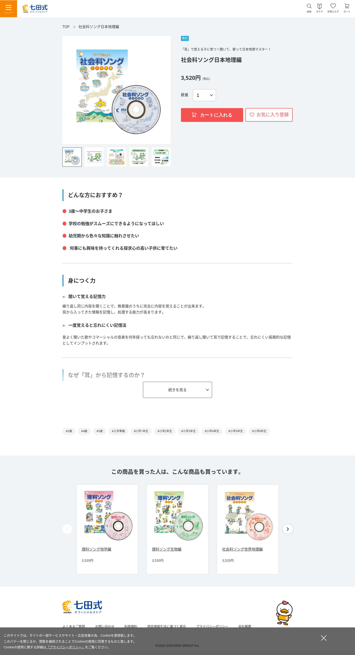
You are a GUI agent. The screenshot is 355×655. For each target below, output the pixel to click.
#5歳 (99, 431)
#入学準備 (118, 431)
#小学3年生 (188, 431)
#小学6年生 (259, 431)
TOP (66, 26)
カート (346, 11)
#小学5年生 (235, 431)
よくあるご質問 (73, 626)
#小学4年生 (212, 431)
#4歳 (84, 431)
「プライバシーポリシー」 (65, 647)
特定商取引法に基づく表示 (166, 626)
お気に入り (333, 11)
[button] (288, 529)
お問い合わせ (104, 626)
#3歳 (69, 431)
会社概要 (244, 626)
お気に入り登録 (272, 115)
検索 (309, 11)
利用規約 (130, 626)
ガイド (319, 11)
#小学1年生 (141, 431)
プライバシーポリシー (212, 626)
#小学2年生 (164, 431)
